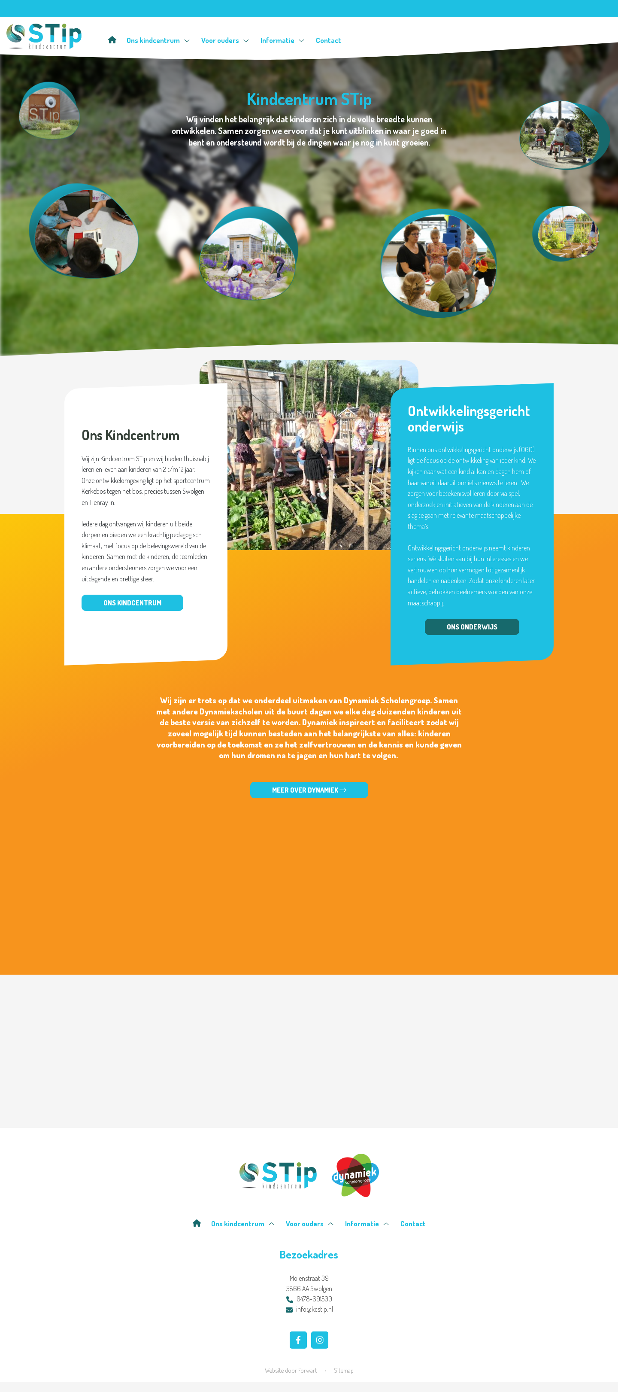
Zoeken (597, 8)
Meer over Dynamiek (309, 790)
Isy (440, 8)
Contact (552, 8)
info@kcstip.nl (309, 1309)
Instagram (515, 8)
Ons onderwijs (472, 627)
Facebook (476, 8)
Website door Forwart (291, 1370)
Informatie (282, 40)
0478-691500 (309, 1299)
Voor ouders (225, 40)
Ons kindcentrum (158, 40)
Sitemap (344, 1370)
